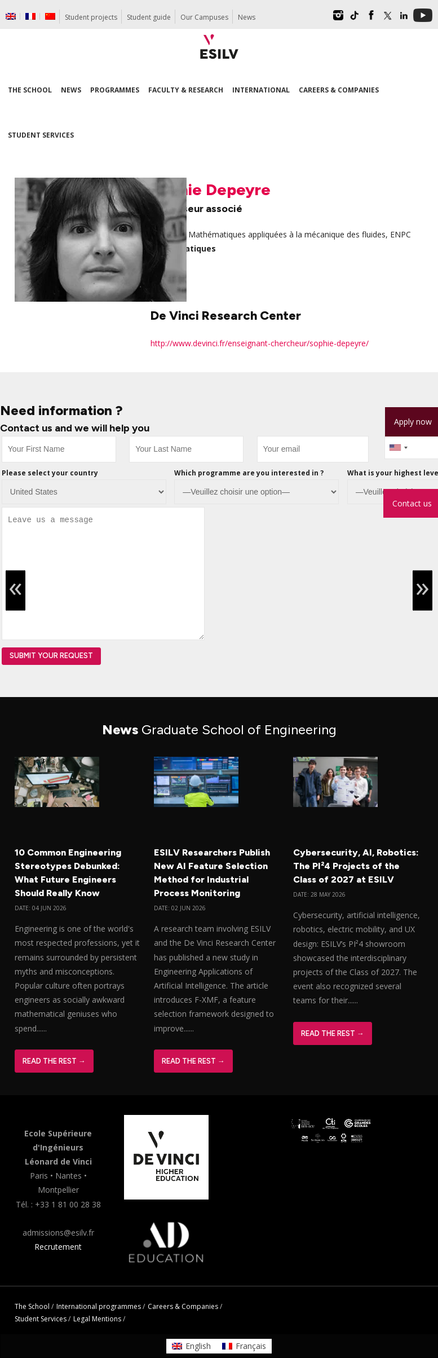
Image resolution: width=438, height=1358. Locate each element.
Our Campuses (204, 17)
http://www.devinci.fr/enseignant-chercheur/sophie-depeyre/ (260, 343)
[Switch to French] (30, 16)
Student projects (91, 17)
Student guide (149, 17)
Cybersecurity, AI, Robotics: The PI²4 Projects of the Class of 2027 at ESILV (356, 866)
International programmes (98, 1306)
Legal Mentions (97, 1319)
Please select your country (50, 473)
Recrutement (58, 1246)
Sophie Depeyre (211, 189)
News (246, 17)
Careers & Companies (183, 1306)
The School (32, 1306)
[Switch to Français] (244, 1346)
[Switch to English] (191, 1346)
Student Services (41, 1319)
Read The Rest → (54, 1061)
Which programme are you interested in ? (249, 473)
